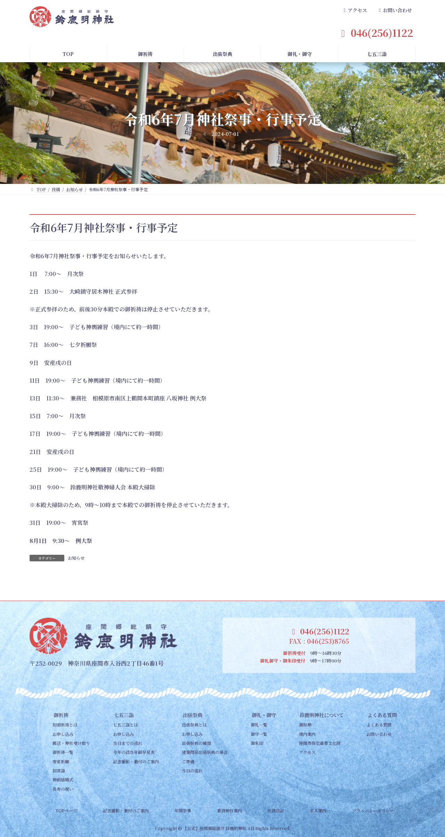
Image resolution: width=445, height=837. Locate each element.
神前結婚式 (62, 779)
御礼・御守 (264, 714)
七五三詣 (124, 714)
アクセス (307, 752)
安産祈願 (60, 761)
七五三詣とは (125, 725)
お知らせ (76, 558)
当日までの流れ (127, 743)
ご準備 (188, 761)
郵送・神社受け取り (71, 743)
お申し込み (62, 734)
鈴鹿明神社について (321, 714)
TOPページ (66, 810)
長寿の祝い (62, 789)
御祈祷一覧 (62, 752)
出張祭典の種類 (196, 743)
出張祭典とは (194, 725)
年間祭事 (183, 810)
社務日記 (275, 810)
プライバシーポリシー (373, 810)
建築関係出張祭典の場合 (205, 752)
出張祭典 (192, 714)
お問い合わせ (378, 734)
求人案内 (318, 810)
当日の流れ (192, 770)
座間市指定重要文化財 (320, 743)
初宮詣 (58, 770)
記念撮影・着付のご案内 (136, 761)
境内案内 (307, 734)
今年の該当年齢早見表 (134, 752)
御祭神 (305, 725)
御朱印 (257, 743)
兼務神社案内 (229, 810)
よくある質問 (382, 714)
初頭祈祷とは (65, 725)
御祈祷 (61, 714)
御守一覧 (259, 734)
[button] (354, 10)
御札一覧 (259, 725)
